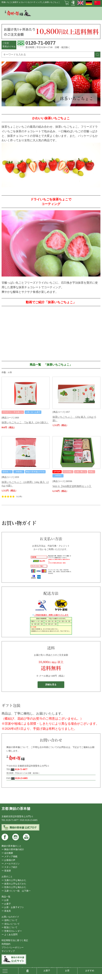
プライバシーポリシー (13, 947)
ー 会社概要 (7, 853)
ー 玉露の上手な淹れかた (14, 880)
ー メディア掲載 (10, 856)
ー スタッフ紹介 (10, 867)
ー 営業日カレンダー (12, 931)
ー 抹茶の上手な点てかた (14, 884)
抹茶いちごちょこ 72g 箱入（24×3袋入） (25, 422)
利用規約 (6, 944)
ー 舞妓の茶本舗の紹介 (13, 849)
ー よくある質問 (10, 934)
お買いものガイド (10, 917)
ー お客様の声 (8, 860)
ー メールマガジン (11, 863)
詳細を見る (50, 684)
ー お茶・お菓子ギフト (13, 907)
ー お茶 (5, 900)
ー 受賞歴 (6, 871)
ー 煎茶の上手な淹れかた (14, 887)
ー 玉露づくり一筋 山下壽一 (16, 891)
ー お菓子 (6, 904)
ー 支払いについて (11, 924)
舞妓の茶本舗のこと (11, 846)
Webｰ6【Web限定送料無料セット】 (72, 486)
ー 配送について (10, 927)
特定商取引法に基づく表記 (15, 940)
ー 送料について (10, 920)
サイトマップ (8, 951)
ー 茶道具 (6, 911)
